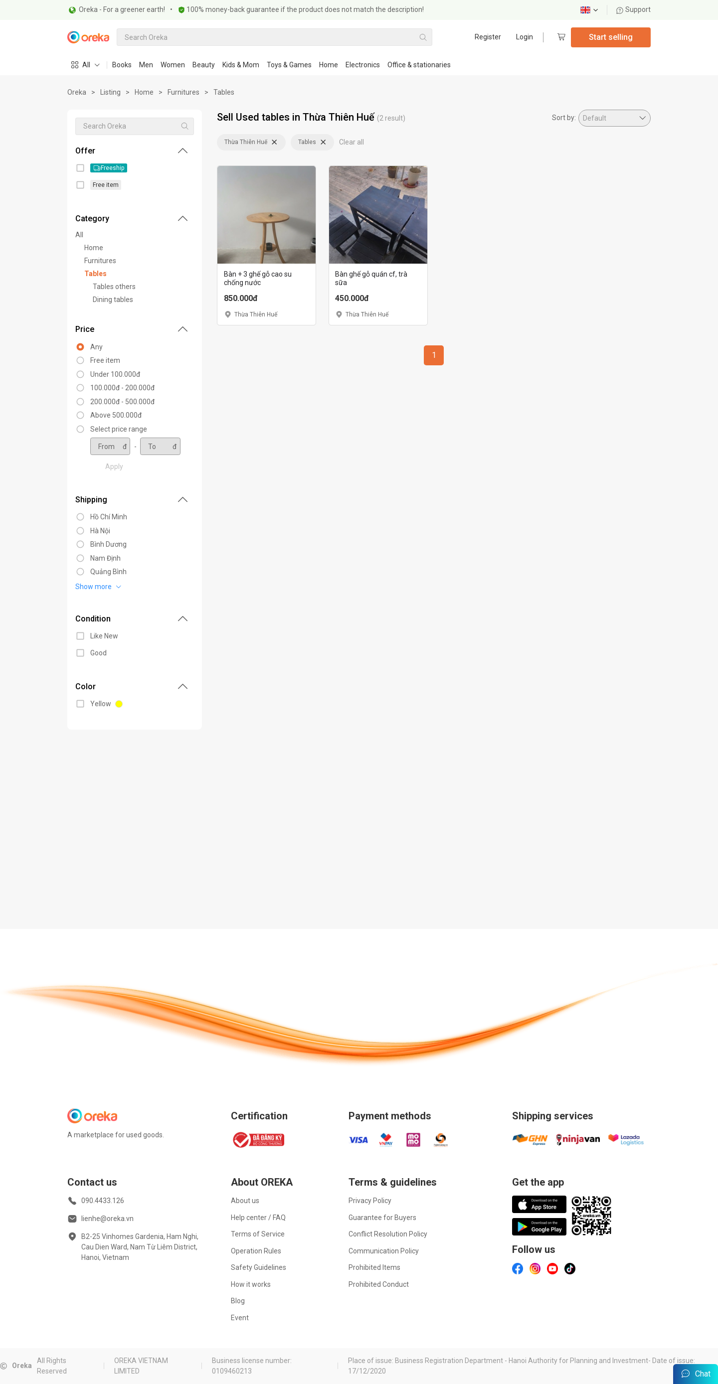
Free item (105, 360)
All (79, 235)
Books (122, 65)
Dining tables (113, 300)
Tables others (114, 287)
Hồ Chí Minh (108, 517)
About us (245, 1201)
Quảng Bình (108, 572)
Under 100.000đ (115, 374)
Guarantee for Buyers (382, 1218)
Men (146, 65)
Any (96, 347)
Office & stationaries (419, 65)
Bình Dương (108, 544)
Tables (223, 92)
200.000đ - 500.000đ (122, 402)
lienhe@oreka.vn (107, 1219)
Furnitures (183, 92)
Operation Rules (256, 1251)
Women (173, 65)
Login (524, 37)
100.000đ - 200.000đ (122, 388)
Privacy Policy (370, 1201)
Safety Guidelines (258, 1267)
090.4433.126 (102, 1201)
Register (488, 37)
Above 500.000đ (116, 415)
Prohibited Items (374, 1267)
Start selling (611, 37)
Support (633, 9)
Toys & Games (289, 65)
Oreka (76, 92)
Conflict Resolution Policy (388, 1234)
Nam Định (105, 558)
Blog (238, 1301)
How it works (251, 1284)
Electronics (363, 65)
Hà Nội (100, 531)
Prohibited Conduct (379, 1284)
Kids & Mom (240, 65)
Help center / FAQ (258, 1218)
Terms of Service (258, 1234)
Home (328, 65)
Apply (114, 466)
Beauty (203, 65)
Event (240, 1318)
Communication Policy (384, 1251)
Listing (110, 92)
